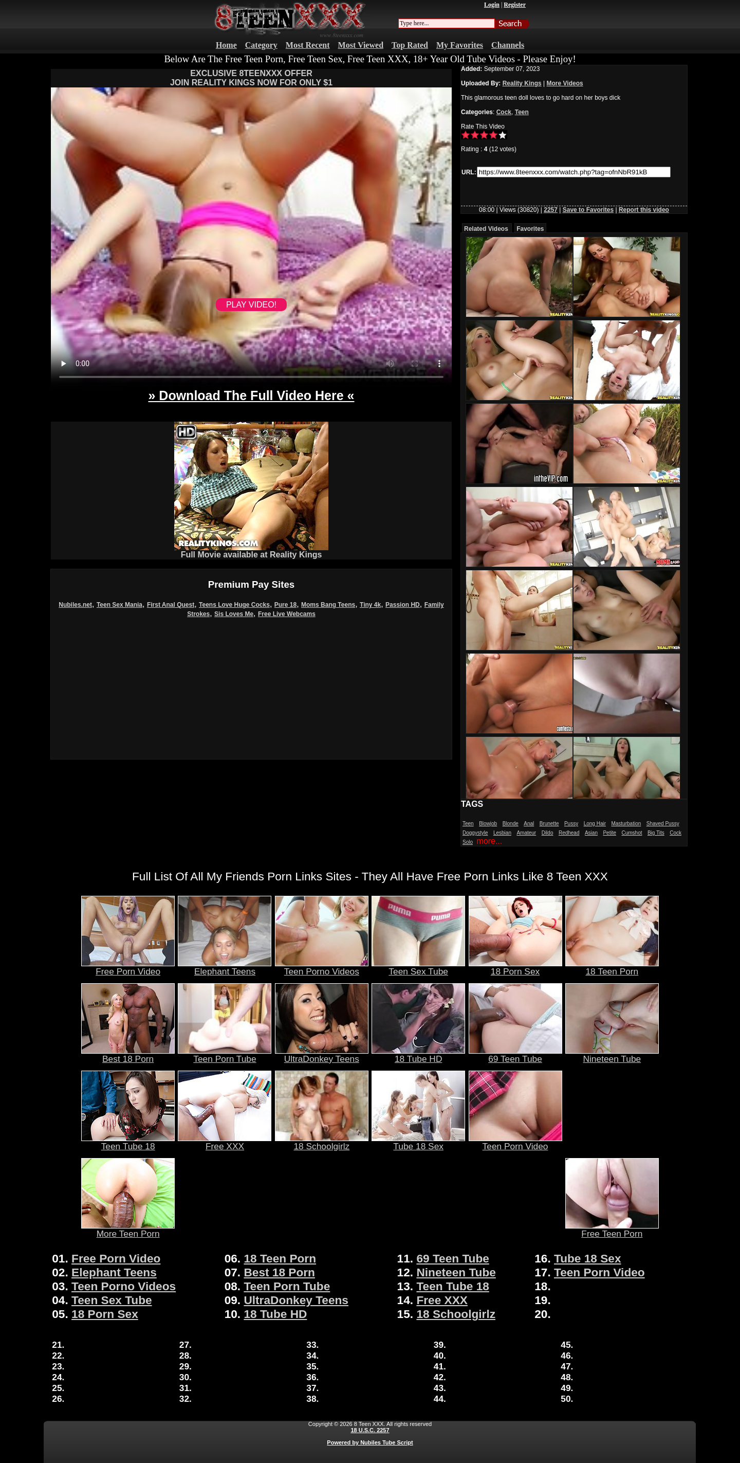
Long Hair (595, 823)
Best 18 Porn (128, 1054)
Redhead (569, 833)
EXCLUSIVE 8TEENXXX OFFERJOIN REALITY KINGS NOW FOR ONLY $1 (251, 78)
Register (515, 4)
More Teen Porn (128, 1229)
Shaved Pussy (662, 823)
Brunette (549, 823)
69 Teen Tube (515, 1054)
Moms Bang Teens (328, 604)
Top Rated (410, 45)
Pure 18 (285, 604)
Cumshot (631, 833)
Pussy (571, 823)
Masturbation (626, 823)
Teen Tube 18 (128, 1142)
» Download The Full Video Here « (251, 395)
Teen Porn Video (515, 1142)
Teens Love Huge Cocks (234, 604)
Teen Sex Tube (418, 967)
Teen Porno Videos (321, 967)
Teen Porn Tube (224, 1054)
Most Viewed (360, 45)
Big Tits (655, 833)
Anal (529, 823)
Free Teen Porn (612, 1229)
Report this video (644, 209)
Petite (609, 833)
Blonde (511, 823)
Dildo (547, 833)
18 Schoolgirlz (321, 1142)
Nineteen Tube (612, 1054)
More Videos (565, 83)
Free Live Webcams (287, 614)
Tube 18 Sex (418, 1142)
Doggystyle (475, 833)
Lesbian (502, 833)
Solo (467, 842)
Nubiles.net (75, 604)
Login (491, 4)
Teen (522, 112)
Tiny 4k (370, 604)
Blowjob (488, 823)
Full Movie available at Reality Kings (251, 551)
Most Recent (308, 45)
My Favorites (459, 45)
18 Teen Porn (612, 967)
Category (261, 45)
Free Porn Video (128, 967)
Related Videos (486, 228)
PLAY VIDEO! (251, 304)
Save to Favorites (588, 209)
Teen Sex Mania (119, 604)
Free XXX (224, 1142)
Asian (591, 833)
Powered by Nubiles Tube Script (370, 1442)
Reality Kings (522, 83)
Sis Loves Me (233, 614)
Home (226, 45)
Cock (503, 112)
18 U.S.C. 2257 (369, 1430)
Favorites (530, 228)
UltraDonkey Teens (321, 1054)
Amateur (526, 833)
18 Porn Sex (515, 967)
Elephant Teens (224, 967)
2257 (551, 209)
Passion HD (402, 604)
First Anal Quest (170, 604)
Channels (507, 45)
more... (489, 841)
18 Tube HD (418, 1054)
